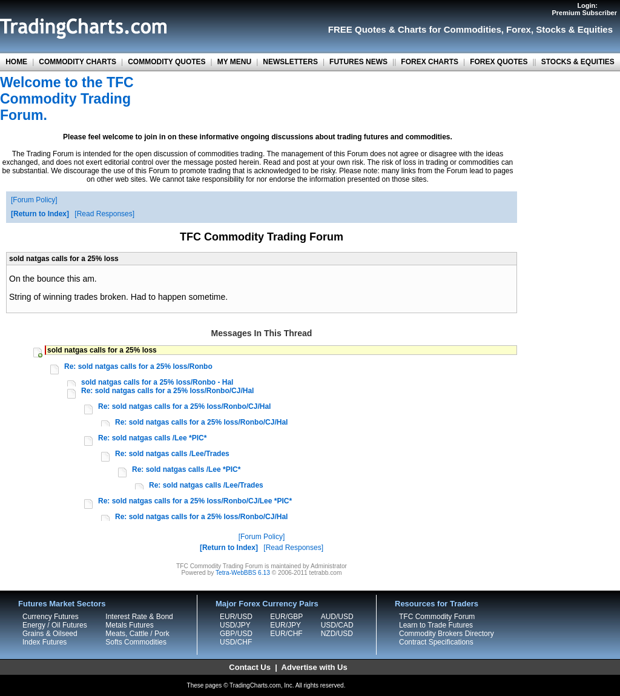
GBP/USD (236, 633)
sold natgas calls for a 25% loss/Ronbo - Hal (157, 382)
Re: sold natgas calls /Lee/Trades (172, 453)
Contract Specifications (436, 642)
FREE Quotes (357, 29)
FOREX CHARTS (429, 62)
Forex (518, 29)
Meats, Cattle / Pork (137, 633)
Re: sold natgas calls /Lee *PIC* (152, 438)
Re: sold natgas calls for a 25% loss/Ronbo (138, 366)
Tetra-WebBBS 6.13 (243, 572)
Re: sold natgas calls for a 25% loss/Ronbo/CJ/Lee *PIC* (195, 501)
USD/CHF (236, 642)
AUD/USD (337, 616)
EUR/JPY (285, 625)
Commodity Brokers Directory (446, 633)
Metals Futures (129, 625)
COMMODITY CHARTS (77, 62)
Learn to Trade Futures (436, 625)
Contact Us (250, 667)
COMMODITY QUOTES (166, 62)
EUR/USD (236, 616)
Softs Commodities (136, 642)
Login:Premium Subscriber (584, 9)
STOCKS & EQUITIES (578, 62)
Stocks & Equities (574, 29)
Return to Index (40, 214)
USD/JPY (235, 625)
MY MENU (234, 62)
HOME (16, 62)
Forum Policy (34, 200)
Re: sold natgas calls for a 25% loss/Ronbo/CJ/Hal (167, 390)
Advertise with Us (315, 667)
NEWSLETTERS (290, 62)
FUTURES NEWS (358, 62)
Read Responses (105, 214)
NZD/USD (337, 633)
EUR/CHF (286, 633)
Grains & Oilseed (50, 633)
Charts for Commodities (449, 29)
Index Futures (44, 642)
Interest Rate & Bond (139, 616)
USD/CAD (337, 625)
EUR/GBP (286, 616)
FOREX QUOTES (498, 62)
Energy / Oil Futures (54, 625)
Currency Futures (50, 616)
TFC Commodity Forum (437, 616)
